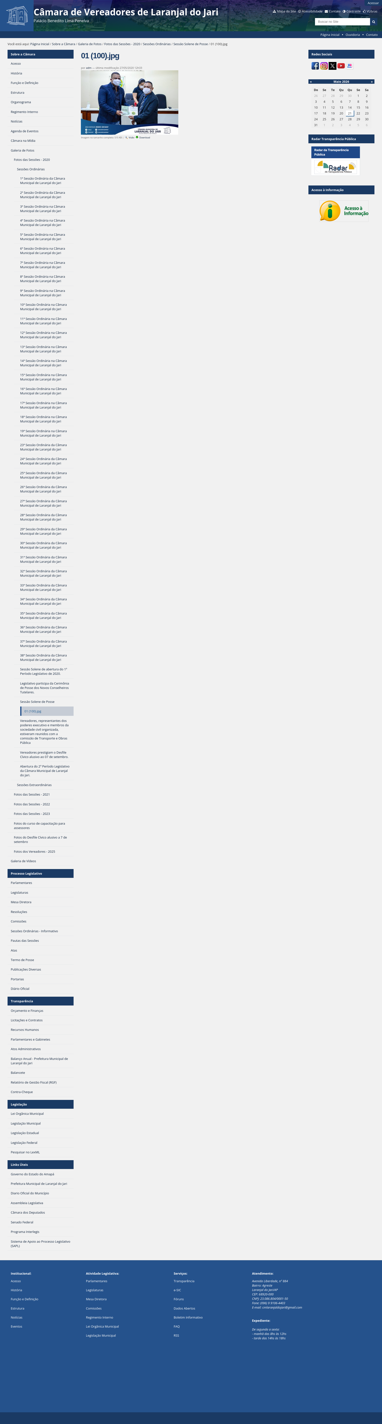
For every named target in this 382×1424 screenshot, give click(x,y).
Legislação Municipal (101, 1335)
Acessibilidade (312, 11)
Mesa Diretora (96, 1299)
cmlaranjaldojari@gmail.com (282, 1307)
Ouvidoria (353, 34)
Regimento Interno (99, 1317)
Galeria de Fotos (90, 44)
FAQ (177, 1326)
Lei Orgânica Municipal (102, 1326)
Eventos (16, 1326)
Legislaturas (94, 1290)
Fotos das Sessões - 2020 (122, 44)
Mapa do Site (286, 11)
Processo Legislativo (26, 873)
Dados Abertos (184, 1308)
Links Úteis (19, 1164)
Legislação (19, 1104)
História (16, 1290)
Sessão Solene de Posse (190, 44)
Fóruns (179, 1299)
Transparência (22, 1001)
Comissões (94, 1308)
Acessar (373, 3)
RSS (176, 1335)
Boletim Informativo (188, 1317)
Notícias (16, 1317)
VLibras (372, 11)
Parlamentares (96, 1281)
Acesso (16, 1281)
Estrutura (17, 1308)
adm (89, 68)
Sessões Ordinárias (157, 44)
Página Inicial (330, 34)
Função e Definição (24, 1299)
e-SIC (177, 1290)
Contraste (353, 11)
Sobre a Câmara (63, 44)
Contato (335, 11)
